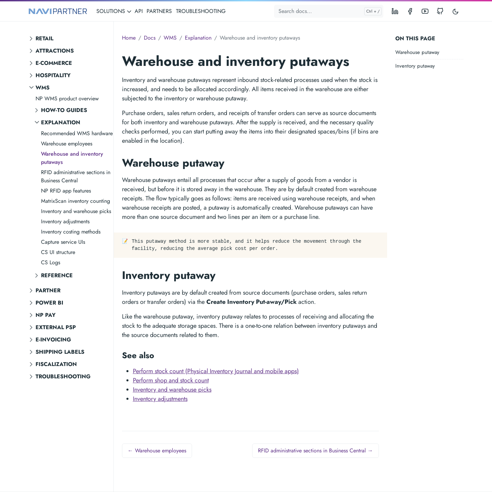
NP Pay (46, 315)
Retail (44, 38)
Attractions (55, 51)
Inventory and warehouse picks (76, 211)
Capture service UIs (63, 242)
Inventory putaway (415, 66)
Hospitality (53, 75)
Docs (149, 38)
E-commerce (54, 63)
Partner (48, 290)
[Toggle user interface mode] (455, 11)
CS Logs (50, 262)
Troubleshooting (63, 376)
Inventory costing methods (70, 232)
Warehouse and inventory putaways (72, 158)
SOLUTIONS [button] (114, 11)
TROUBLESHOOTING (201, 11)
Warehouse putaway (417, 52)
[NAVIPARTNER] (58, 11)
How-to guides (64, 110)
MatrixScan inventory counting (75, 201)
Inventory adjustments (65, 221)
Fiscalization (56, 364)
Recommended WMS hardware (77, 133)
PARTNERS (159, 11)
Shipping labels (60, 352)
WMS (43, 88)
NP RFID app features (66, 191)
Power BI (49, 303)
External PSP (56, 327)
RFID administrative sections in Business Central (75, 176)
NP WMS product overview (67, 98)
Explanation (60, 122)
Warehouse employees (66, 143)
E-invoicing (53, 339)
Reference (57, 275)
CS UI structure (58, 252)
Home (129, 38)
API (139, 11)
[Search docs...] (328, 11)
